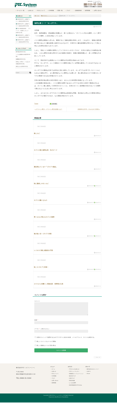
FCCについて (40, 10)
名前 (35, 322)
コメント (37, 301)
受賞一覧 (59, 10)
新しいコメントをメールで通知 (46, 343)
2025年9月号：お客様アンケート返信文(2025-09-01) (23, 36)
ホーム (52, 371)
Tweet (36, 103)
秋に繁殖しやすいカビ (41, 183)
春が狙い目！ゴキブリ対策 (42, 233)
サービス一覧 (19, 10)
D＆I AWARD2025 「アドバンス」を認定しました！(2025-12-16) (23, 30)
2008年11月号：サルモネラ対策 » (89, 109)
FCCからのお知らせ (73, 371)
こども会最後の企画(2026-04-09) (23, 55)
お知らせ (30, 10)
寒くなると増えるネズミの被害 (44, 217)
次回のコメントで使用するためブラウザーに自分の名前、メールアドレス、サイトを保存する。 (66, 339)
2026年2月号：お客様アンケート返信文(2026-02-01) (23, 20)
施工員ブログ (72, 378)
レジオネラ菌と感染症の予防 (43, 250)
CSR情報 (50, 10)
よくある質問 (72, 385)
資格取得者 (78, 10)
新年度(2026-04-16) (20, 51)
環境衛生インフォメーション (49, 15)
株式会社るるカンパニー (92, 371)
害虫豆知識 (71, 382)
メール (36, 331)
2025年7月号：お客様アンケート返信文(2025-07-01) (23, 41)
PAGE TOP (97, 359)
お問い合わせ (97, 10)
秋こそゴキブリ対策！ (41, 267)
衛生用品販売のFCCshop (75, 387)
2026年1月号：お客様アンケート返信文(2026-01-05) (23, 25)
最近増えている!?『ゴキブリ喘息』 (45, 167)
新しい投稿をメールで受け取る (46, 347)
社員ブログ (71, 380)
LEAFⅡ (88, 373)
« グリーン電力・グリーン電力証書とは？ (48, 109)
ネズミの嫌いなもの (40, 200)
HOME (36, 15)
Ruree (88, 375)
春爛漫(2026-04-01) (20, 59)
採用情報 (86, 10)
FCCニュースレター (73, 373)
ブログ (67, 10)
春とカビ (37, 133)
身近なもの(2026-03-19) (22, 66)
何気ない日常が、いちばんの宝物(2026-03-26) (23, 62)
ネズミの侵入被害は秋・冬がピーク (45, 150)
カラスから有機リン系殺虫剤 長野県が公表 (48, 284)
